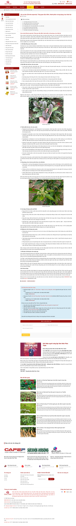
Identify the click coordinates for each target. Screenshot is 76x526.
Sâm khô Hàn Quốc (9, 25)
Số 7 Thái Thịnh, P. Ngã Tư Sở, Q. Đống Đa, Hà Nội (45, 289)
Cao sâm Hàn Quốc (9, 23)
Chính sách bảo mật (24, 477)
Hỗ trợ (36, 7)
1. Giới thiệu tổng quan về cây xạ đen (30, 21)
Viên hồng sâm (8, 59)
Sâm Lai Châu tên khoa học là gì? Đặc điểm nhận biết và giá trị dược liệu (53, 415)
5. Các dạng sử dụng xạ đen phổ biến (30, 27)
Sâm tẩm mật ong (9, 27)
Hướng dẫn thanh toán (24, 482)
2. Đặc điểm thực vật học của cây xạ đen (31, 23)
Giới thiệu (15, 7)
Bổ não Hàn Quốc (9, 53)
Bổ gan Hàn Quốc (9, 51)
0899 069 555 (61, 3)
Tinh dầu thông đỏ (9, 57)
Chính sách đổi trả (23, 481)
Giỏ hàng (69, 2)
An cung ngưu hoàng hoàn (11, 33)
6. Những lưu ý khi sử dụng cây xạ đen (30, 28)
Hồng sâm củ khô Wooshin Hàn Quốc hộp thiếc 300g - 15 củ (14, 82)
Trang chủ (8, 7)
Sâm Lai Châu (8, 35)
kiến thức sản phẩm (31, 281)
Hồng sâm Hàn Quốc (10, 47)
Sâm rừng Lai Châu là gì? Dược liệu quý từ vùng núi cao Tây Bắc (51, 391)
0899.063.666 (32, 300)
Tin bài (30, 7)
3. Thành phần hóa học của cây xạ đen (30, 24)
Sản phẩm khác (9, 61)
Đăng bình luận (26, 335)
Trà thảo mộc (8, 63)
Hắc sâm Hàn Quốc (9, 49)
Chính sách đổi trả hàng (33, 309)
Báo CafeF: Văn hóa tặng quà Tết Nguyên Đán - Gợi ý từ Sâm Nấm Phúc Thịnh (37, 457)
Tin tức (12, 9)
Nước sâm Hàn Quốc (10, 21)
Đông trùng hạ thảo (9, 29)
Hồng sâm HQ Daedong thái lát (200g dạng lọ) (13, 76)
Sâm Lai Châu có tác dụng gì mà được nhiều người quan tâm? (51, 427)
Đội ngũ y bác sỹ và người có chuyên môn (49, 305)
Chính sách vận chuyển (24, 479)
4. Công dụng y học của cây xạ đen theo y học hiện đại (33, 26)
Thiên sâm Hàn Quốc (10, 37)
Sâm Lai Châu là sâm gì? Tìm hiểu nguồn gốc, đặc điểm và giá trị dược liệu (54, 403)
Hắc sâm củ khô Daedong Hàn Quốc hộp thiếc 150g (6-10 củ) (14, 87)
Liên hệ (42, 7)
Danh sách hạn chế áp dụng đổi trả (27, 484)
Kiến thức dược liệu (28, 9)
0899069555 (67, 276)
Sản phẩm (22, 7)
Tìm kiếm (62, 1)
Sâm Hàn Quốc (8, 45)
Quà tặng (7, 17)
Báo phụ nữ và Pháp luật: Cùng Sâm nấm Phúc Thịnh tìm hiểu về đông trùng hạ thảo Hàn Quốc (14, 457)
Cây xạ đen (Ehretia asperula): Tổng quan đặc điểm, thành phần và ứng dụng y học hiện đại (40, 33)
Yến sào (7, 39)
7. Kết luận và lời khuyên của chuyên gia (30, 30)
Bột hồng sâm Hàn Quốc (10, 55)
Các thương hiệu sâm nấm (11, 19)
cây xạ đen (24, 281)
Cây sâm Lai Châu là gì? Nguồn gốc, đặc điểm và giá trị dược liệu (51, 380)
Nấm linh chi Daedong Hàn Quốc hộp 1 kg (14, 92)
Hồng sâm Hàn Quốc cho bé (11, 41)
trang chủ (26, 278)
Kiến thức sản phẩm (19, 9)
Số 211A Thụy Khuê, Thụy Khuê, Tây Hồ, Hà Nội (42, 296)
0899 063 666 (69, 3)
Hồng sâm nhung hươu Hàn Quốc (12, 43)
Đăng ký (51, 478)
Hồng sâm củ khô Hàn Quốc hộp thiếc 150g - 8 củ (14, 71)
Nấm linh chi (8, 31)
